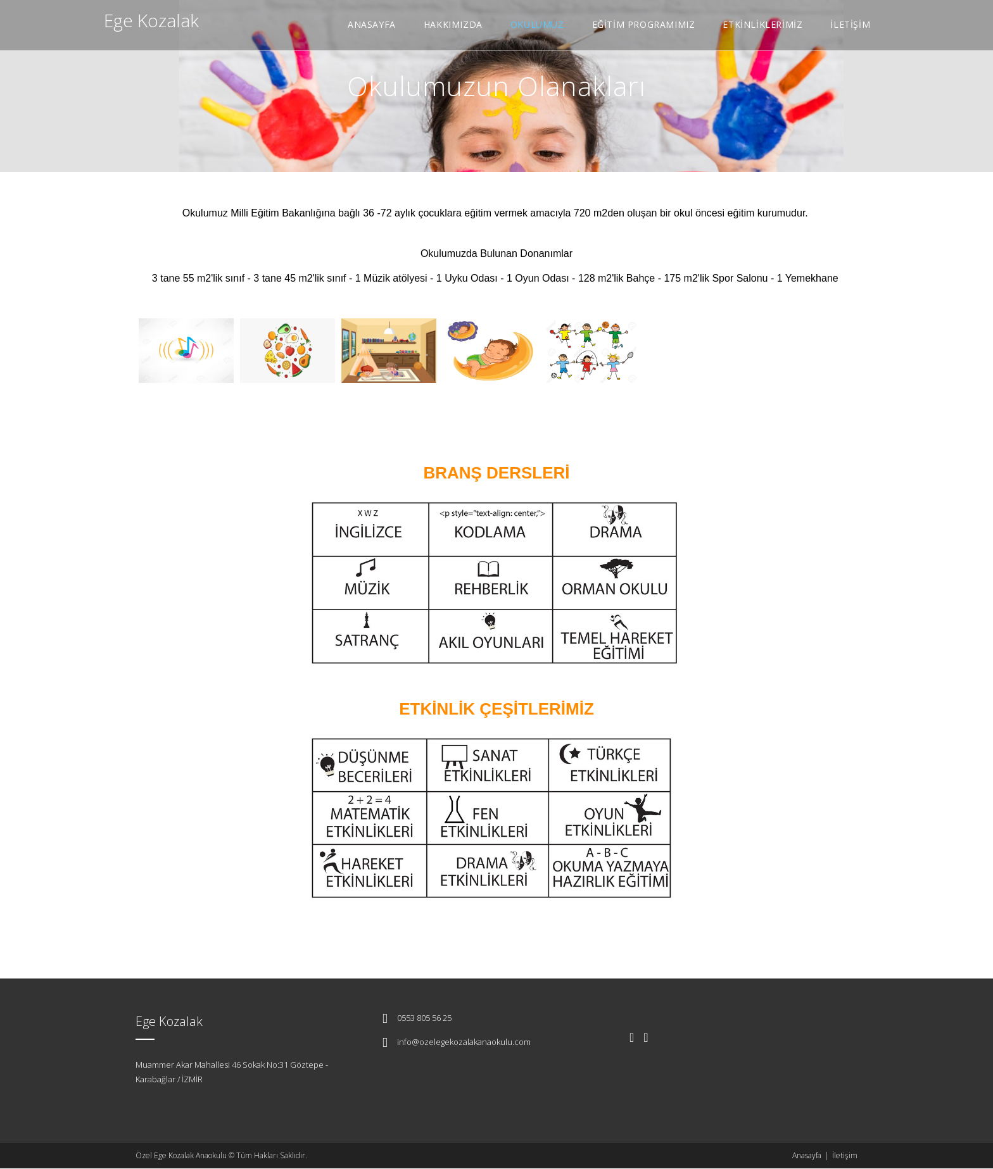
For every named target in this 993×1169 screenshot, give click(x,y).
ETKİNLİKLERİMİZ (762, 24)
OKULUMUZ (537, 24)
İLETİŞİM (850, 24)
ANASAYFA (372, 24)
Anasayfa (806, 1155)
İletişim (844, 1155)
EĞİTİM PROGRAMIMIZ (643, 24)
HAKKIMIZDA (453, 24)
